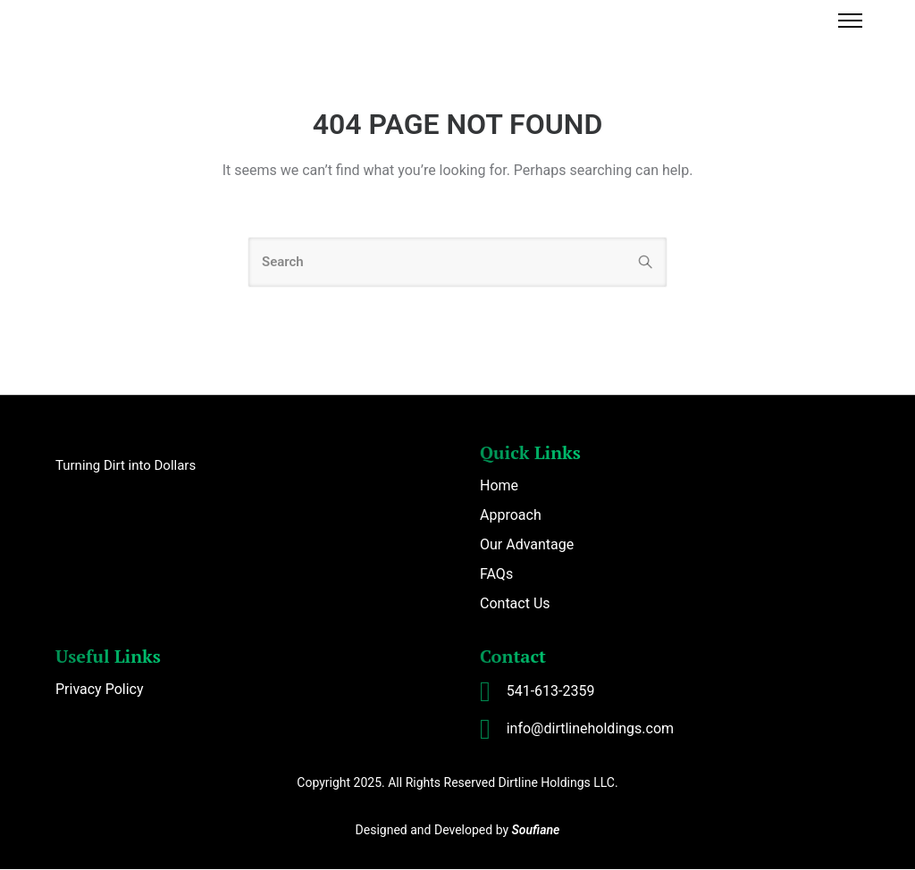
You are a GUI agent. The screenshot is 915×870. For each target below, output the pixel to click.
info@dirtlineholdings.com (590, 729)
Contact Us (515, 604)
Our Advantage (527, 545)
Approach (510, 515)
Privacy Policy (99, 690)
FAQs (496, 574)
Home (499, 486)
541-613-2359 (551, 691)
